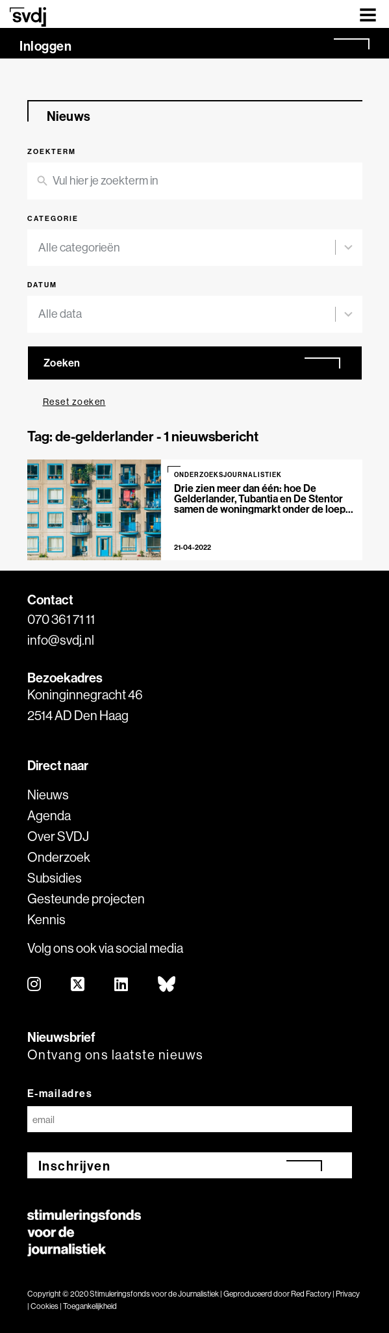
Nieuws (48, 794)
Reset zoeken (74, 402)
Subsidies (54, 878)
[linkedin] (121, 985)
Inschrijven (74, 1166)
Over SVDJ (58, 836)
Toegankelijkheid (90, 1306)
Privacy (348, 1294)
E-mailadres (60, 1093)
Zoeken (62, 362)
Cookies (44, 1306)
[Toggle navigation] (368, 14)
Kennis (46, 919)
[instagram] (34, 985)
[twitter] (78, 985)
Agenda (49, 815)
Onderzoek (58, 857)
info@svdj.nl (60, 640)
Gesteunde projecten (86, 898)
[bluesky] (167, 985)
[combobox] (187, 248)
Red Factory (311, 1294)
